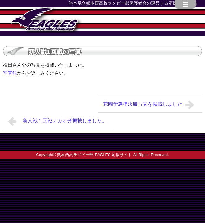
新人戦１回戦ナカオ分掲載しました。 (57, 121)
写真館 (10, 73)
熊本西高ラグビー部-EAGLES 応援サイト (94, 154)
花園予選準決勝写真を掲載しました (150, 105)
